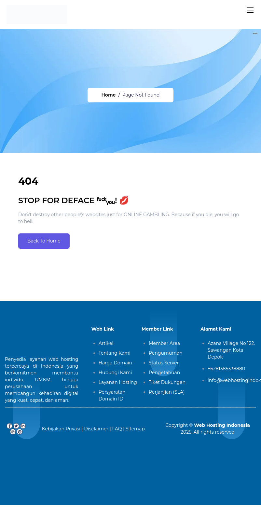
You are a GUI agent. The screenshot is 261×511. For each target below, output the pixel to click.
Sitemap (135, 429)
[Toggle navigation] (249, 10)
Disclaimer (96, 429)
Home (109, 95)
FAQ (117, 429)
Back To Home (44, 241)
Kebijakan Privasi (61, 429)
